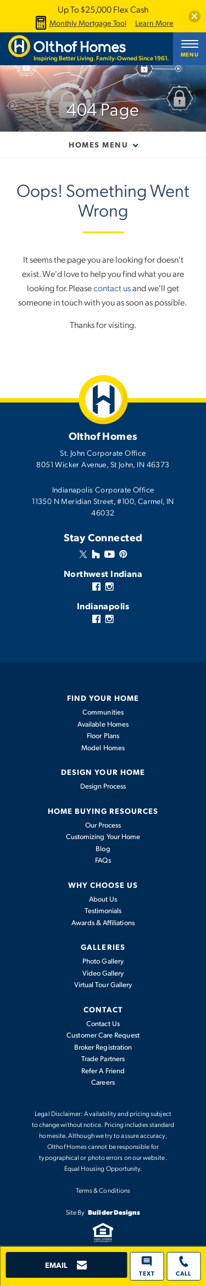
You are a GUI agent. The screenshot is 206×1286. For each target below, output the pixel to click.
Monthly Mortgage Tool (79, 23)
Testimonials (103, 910)
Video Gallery (103, 972)
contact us (112, 287)
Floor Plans (103, 735)
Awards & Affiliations (102, 922)
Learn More (154, 23)
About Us (103, 898)
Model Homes (103, 747)
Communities (103, 711)
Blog (103, 848)
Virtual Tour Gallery (103, 984)
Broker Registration (103, 1047)
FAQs (102, 860)
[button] (194, 16)
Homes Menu (98, 144)
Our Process (103, 824)
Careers (103, 1082)
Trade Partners (103, 1058)
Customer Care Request (102, 1034)
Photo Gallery (103, 960)
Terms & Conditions (103, 1190)
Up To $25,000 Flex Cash (103, 9)
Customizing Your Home (103, 836)
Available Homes (103, 724)
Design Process (103, 785)
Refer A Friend (103, 1070)
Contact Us (103, 1023)
